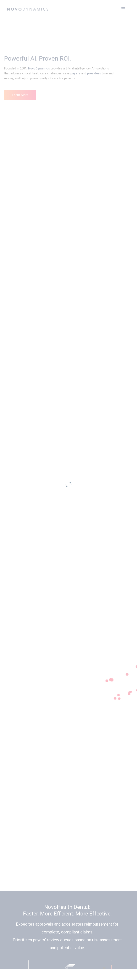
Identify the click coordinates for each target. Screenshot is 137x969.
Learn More (20, 95)
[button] (123, 9)
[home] (27, 8)
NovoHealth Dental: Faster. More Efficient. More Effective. (67, 910)
